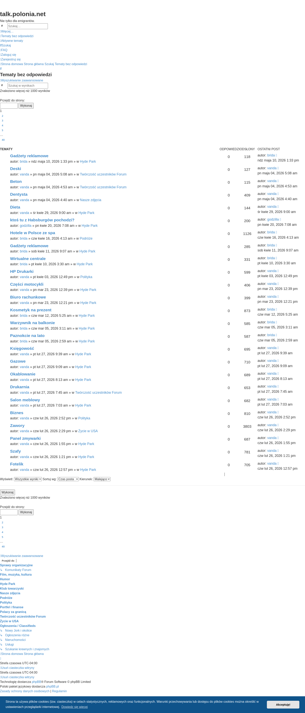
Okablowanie (22, 374)
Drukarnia (19, 387)
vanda (24, 174)
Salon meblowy (25, 400)
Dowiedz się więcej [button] (74, 707)
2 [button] (2, 116)
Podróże (86, 238)
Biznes (16, 412)
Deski (15, 168)
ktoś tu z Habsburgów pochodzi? (42, 220)
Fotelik (16, 464)
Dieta (15, 207)
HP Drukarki (21, 271)
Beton (16, 181)
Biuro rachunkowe (28, 297)
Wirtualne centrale (28, 258)
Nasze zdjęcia (90, 200)
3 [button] (2, 120)
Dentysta (18, 194)
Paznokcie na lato (27, 335)
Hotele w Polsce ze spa (32, 232)
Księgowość (22, 348)
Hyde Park (88, 161)
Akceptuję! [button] (283, 704)
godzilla (26, 226)
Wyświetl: (21, 479)
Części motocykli (26, 284)
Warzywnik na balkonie (32, 322)
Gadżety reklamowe (29, 156)
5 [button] (2, 130)
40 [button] (3, 139)
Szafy (15, 451)
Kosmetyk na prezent (30, 310)
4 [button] (2, 125)
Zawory (17, 425)
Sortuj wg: (61, 479)
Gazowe (18, 361)
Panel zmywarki (25, 438)
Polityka (86, 277)
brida (23, 161)
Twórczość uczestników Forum (103, 174)
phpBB (36, 681)
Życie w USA (88, 431)
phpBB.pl (52, 686)
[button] (1, 95)
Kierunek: (95, 479)
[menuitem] (16, 36)
